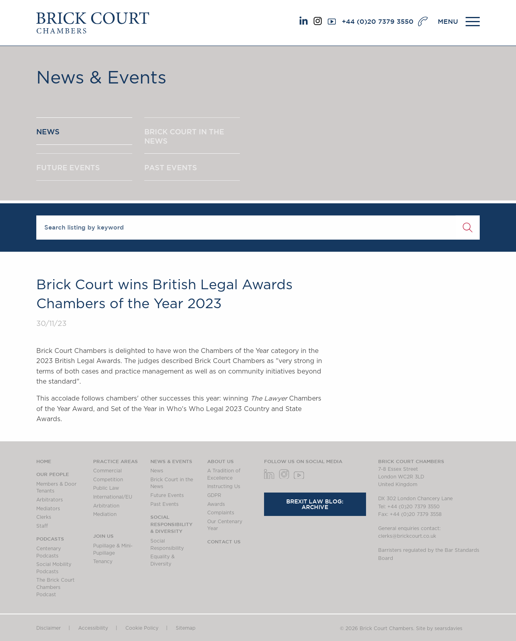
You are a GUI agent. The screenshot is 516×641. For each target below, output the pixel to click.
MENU (448, 21)
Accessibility (93, 628)
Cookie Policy (141, 628)
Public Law (106, 488)
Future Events (167, 495)
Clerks (43, 517)
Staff (42, 526)
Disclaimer (48, 628)
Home (43, 461)
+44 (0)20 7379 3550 (378, 21)
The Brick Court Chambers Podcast (55, 587)
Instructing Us (223, 486)
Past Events (164, 504)
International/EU (112, 497)
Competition (108, 479)
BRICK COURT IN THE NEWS (184, 136)
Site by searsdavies (439, 628)
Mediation (105, 514)
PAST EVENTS (170, 167)
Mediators (48, 508)
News (156, 470)
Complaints (220, 512)
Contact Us (224, 541)
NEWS (48, 131)
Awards (216, 504)
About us (220, 461)
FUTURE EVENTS (68, 167)
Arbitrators (49, 499)
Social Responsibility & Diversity (171, 524)
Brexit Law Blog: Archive (314, 504)
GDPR (214, 495)
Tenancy (102, 561)
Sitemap (186, 628)
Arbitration (106, 505)
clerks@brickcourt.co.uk (407, 536)
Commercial (107, 470)
